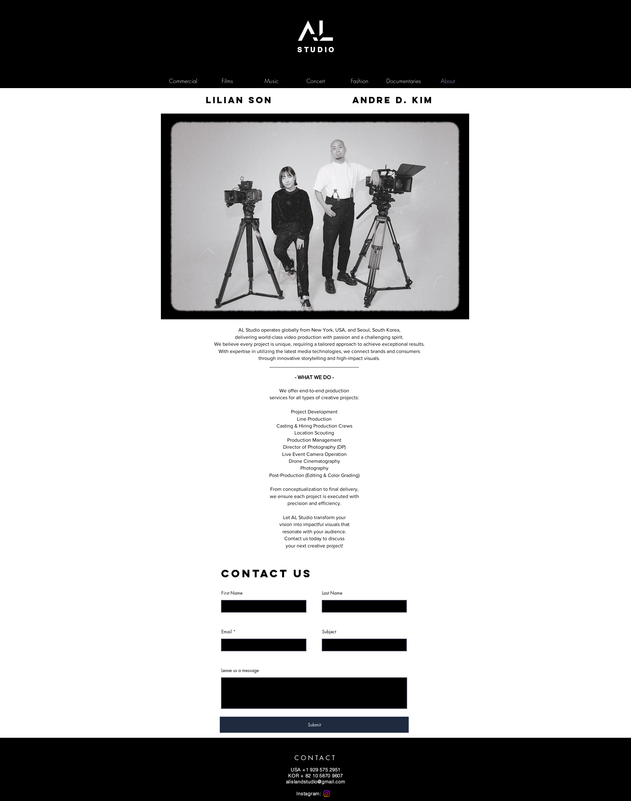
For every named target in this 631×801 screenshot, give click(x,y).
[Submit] (314, 725)
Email (226, 632)
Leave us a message (240, 670)
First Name (231, 593)
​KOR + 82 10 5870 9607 (315, 776)
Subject (329, 632)
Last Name (332, 593)
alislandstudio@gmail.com (315, 782)
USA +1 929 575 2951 (315, 770)
